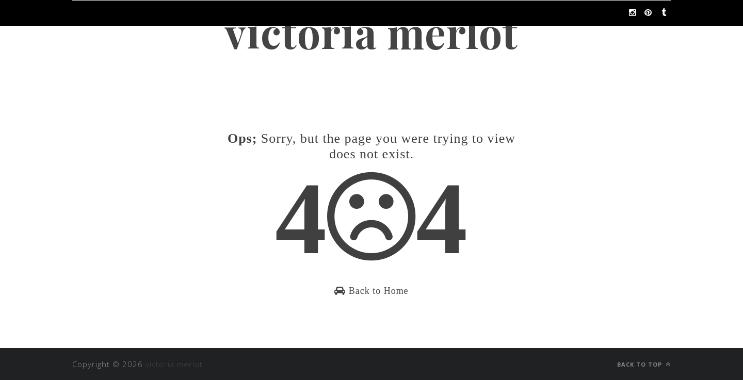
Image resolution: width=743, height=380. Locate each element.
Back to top (644, 364)
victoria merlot (372, 31)
